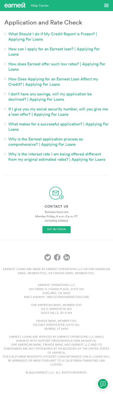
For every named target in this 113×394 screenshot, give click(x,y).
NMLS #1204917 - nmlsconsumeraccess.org (56, 297)
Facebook (57, 257)
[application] (103, 384)
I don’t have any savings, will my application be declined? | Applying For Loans (50, 96)
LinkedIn (66, 257)
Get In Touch (56, 229)
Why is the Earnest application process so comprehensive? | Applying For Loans (45, 141)
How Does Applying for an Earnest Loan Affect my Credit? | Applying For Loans (53, 81)
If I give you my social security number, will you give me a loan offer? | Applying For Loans (58, 111)
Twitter (47, 257)
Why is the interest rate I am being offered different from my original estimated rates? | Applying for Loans (56, 157)
